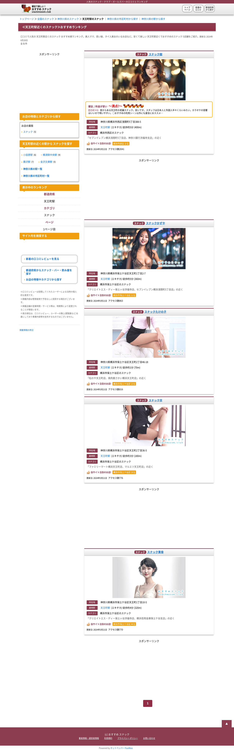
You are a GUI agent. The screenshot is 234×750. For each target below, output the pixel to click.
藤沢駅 (26, 162)
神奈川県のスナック (68, 19)
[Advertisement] (149, 188)
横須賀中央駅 (50, 155)
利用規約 (108, 738)
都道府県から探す (210, 8)
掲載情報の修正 (27, 330)
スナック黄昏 (155, 552)
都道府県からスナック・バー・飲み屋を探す (49, 272)
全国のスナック (45, 19)
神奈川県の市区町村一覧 (36, 176)
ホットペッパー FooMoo (121, 748)
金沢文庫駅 (46, 162)
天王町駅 (105, 127)
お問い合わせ (149, 738)
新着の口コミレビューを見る (42, 259)
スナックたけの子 (155, 311)
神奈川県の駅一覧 (32, 169)
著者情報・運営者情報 (89, 738)
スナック (28, 132)
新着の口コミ (198, 8)
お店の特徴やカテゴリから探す (44, 279)
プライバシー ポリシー (127, 738)
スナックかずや (155, 223)
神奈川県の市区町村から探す (122, 19)
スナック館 (155, 54)
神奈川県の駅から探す (153, 19)
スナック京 (155, 400)
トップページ (187, 8)
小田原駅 (28, 155)
